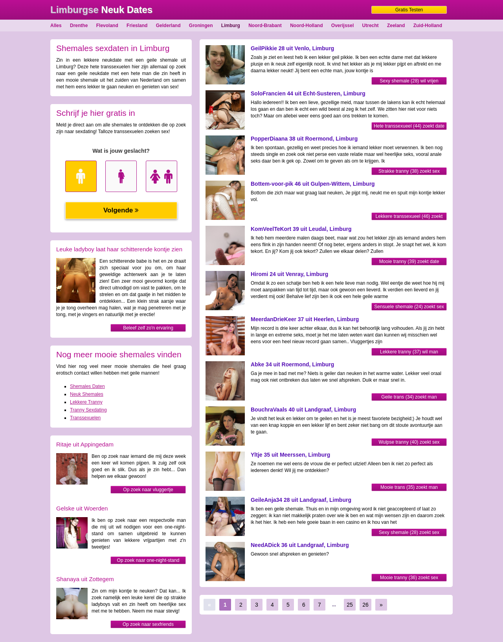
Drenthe (79, 25)
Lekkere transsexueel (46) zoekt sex (409, 217)
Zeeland (396, 25)
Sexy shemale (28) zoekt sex (409, 532)
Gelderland (168, 25)
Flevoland (107, 25)
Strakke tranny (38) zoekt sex (409, 171)
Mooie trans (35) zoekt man (409, 487)
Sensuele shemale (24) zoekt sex (409, 306)
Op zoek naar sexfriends (148, 624)
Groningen (201, 25)
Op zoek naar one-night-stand (148, 560)
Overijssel (342, 25)
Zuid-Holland (427, 25)
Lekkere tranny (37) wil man (409, 352)
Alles (56, 25)
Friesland (137, 25)
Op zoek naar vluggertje (148, 489)
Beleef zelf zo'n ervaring (148, 328)
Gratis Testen (409, 10)
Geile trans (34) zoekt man (409, 397)
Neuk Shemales (86, 394)
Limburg (230, 25)
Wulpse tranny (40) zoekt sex (408, 442)
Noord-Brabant (265, 25)
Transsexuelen (85, 418)
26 (365, 605)
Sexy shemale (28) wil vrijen (409, 81)
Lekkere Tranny (86, 402)
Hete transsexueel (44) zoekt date (409, 126)
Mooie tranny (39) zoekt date (409, 261)
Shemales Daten (87, 386)
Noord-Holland (306, 25)
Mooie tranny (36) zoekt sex (409, 577)
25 (350, 605)
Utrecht (370, 25)
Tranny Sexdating (88, 410)
